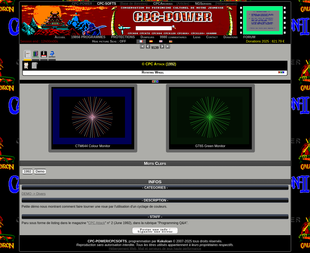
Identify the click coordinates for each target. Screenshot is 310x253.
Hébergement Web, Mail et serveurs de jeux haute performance (155, 248)
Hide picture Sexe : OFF (109, 41)
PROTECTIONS (123, 37)
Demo (40, 171)
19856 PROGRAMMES (88, 37)
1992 (27, 171)
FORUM (249, 37)
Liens (196, 37)
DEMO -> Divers (34, 194)
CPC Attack (96, 223)
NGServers (203, 3)
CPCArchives (163, 3)
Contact (212, 37)
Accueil (60, 37)
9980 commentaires (173, 37)
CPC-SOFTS (106, 3)
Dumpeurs (147, 37)
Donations (231, 37)
